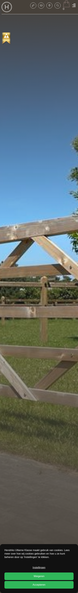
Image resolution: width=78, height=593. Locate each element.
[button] (58, 6)
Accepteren (39, 584)
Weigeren (39, 576)
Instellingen (39, 567)
